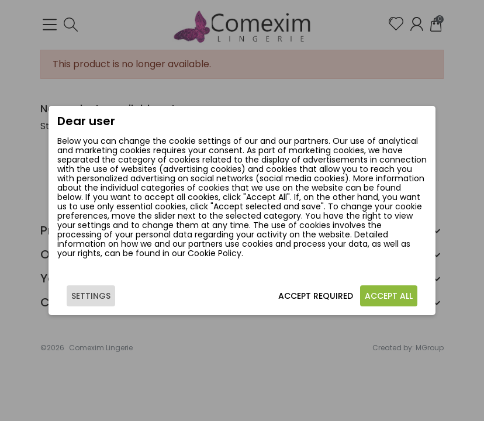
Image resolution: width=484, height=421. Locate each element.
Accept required (315, 296)
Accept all (389, 296)
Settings (90, 296)
